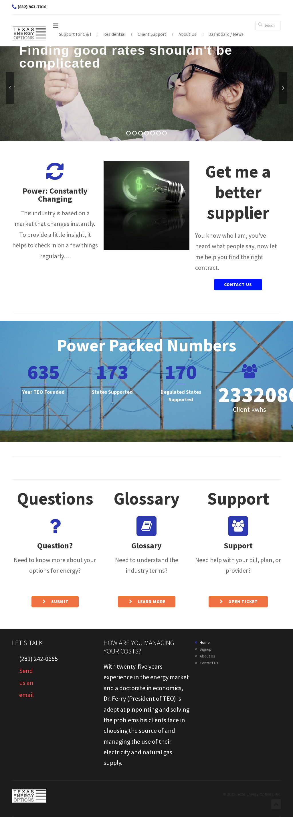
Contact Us (238, 284)
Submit (55, 602)
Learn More (146, 602)
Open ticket (238, 602)
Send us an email (26, 675)
